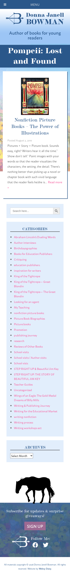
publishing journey (25, 335)
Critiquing (20, 259)
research (19, 340)
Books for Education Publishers (33, 253)
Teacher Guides (23, 384)
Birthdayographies (25, 248)
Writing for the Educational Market (35, 411)
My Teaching (22, 307)
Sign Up (35, 526)
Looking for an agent (26, 301)
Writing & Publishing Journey (32, 405)
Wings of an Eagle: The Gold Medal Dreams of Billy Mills (35, 397)
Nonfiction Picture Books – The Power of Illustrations (35, 126)
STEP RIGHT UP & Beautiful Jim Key (36, 368)
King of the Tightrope (27, 276)
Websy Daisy (45, 568)
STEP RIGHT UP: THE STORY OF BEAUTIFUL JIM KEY (34, 376)
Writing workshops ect (28, 428)
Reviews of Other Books (28, 346)
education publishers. (27, 265)
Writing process (23, 422)
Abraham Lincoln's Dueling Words (35, 237)
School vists (21, 363)
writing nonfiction (25, 416)
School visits (21, 352)
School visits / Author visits (30, 357)
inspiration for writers (27, 270)
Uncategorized (23, 390)
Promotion (20, 329)
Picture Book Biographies (29, 318)
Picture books (22, 324)
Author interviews (25, 242)
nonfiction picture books (29, 313)
